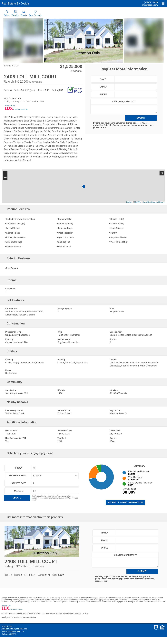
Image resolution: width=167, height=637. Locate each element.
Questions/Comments (124, 102)
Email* (103, 87)
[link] (7, 13)
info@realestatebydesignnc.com (14, 629)
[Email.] (150, 5)
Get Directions (36, 82)
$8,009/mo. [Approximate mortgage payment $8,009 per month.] (76, 71)
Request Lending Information (125, 502)
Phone (103, 94)
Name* (103, 79)
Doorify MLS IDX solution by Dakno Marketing (18, 617)
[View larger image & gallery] (83, 40)
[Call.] (150, 2)
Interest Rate (18, 483)
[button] (24, 13)
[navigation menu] (163, 3)
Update (17, 498)
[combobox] (54, 476)
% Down (18, 468)
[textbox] (134, 79)
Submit (141, 117)
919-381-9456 (7, 626)
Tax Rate (18, 491)
